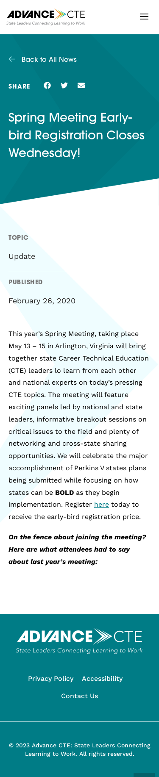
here (101, 504)
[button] (144, 16)
